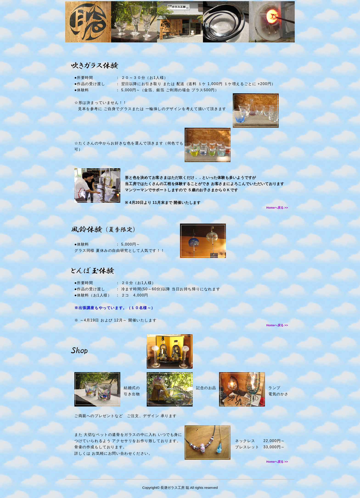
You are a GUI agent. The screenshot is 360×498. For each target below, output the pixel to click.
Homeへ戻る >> (277, 207)
